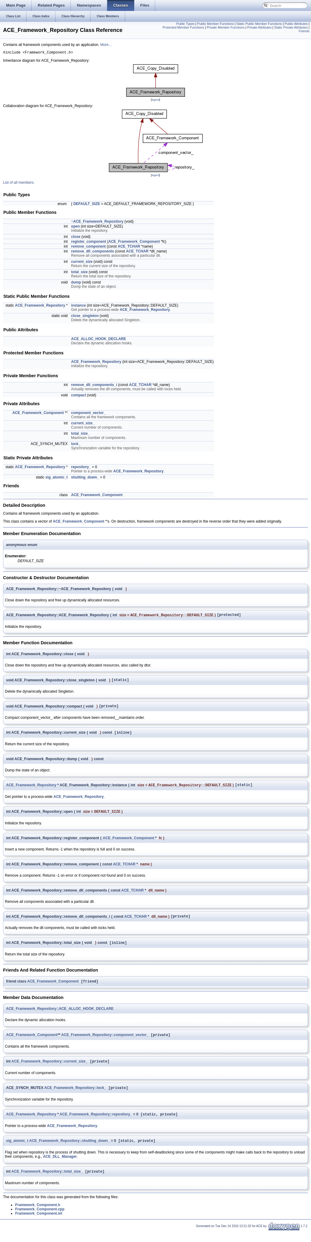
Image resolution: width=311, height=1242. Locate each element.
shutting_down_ (85, 478)
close (75, 237)
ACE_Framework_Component (134, 242)
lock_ (75, 445)
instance (78, 306)
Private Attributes (259, 27)
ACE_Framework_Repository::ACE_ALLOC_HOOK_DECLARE (60, 1016)
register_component (88, 242)
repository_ (81, 468)
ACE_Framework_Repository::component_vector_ (105, 1043)
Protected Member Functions (183, 27)
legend (155, 100)
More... (105, 45)
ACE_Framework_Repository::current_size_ (50, 1070)
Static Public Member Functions (259, 24)
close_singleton (85, 317)
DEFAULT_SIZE (86, 205)
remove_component (88, 247)
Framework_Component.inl (38, 1224)
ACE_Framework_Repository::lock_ (75, 1097)
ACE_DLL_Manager (60, 1167)
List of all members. (19, 183)
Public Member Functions (215, 24)
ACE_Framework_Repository (40, 306)
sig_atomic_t (56, 478)
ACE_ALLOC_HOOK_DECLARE (98, 340)
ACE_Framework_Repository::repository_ (96, 1124)
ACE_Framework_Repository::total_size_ (47, 1182)
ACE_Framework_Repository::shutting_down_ (69, 1151)
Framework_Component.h (37, 1216)
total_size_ (80, 434)
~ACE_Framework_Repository (97, 222)
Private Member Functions (225, 27)
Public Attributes (296, 24)
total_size (79, 273)
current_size (82, 262)
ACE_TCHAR (129, 247)
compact (78, 396)
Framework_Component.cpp (39, 1220)
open (75, 227)
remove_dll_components (92, 252)
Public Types (185, 24)
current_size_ (82, 424)
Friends (304, 31)
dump (76, 283)
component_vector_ (88, 414)
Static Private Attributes (291, 27)
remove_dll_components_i (94, 386)
